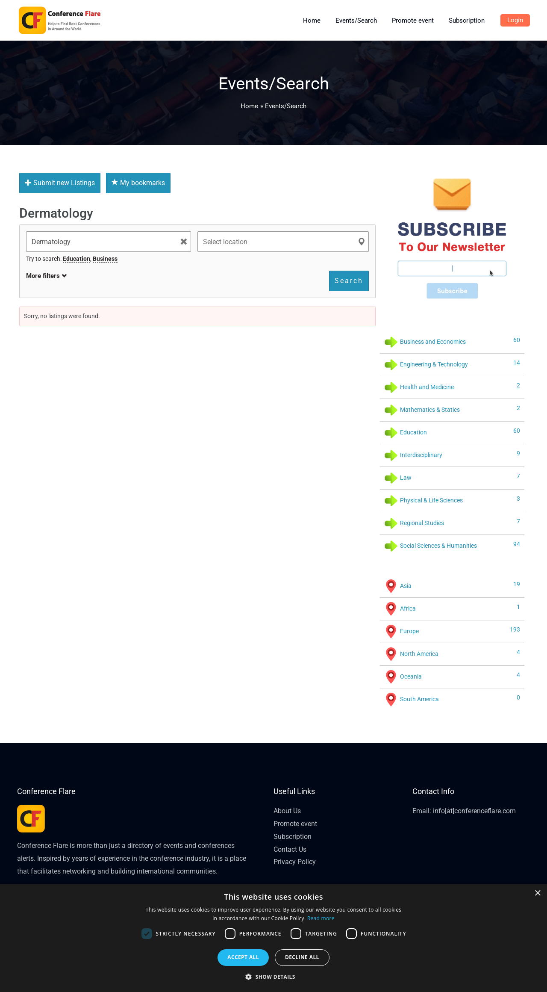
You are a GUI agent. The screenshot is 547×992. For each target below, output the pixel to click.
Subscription (293, 837)
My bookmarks (138, 183)
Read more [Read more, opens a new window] (321, 918)
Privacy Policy (295, 862)
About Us (287, 811)
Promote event (295, 824)
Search (349, 281)
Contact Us (290, 849)
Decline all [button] (302, 957)
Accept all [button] (243, 957)
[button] (273, 977)
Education (76, 258)
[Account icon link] (515, 21)
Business (105, 258)
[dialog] (273, 938)
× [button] (537, 893)
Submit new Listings (60, 183)
